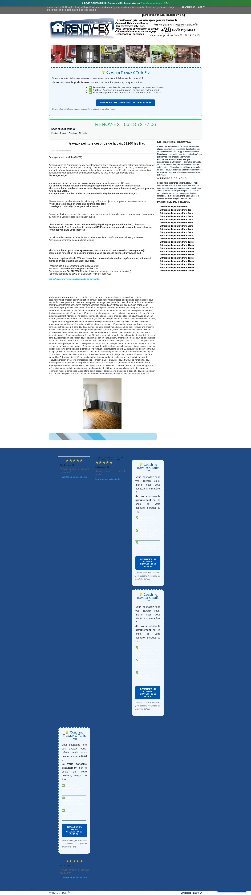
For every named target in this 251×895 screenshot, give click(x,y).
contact (172, 42)
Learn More (188, 7)
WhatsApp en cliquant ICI (153, 3)
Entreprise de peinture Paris (173, 206)
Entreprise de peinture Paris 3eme (176, 216)
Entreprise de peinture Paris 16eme (177, 258)
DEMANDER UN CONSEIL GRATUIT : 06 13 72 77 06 (125, 102)
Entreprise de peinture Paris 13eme (177, 248)
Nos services (95, 42)
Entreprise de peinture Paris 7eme (176, 229)
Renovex (74, 42)
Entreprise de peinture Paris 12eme (177, 245)
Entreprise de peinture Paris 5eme (176, 222)
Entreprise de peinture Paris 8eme (176, 232)
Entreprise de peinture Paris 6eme (176, 226)
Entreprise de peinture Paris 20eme (177, 270)
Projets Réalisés (121, 42)
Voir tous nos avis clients (74, 477)
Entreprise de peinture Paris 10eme (177, 238)
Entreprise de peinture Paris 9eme (176, 235)
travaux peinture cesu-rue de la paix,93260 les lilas (107, 143)
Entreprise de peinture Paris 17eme (177, 261)
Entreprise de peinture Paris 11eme (177, 242)
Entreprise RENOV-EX (191, 893)
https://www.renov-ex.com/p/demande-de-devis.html (74, 279)
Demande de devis (149, 42)
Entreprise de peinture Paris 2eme (176, 213)
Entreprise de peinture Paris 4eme (176, 219)
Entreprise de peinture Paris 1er (175, 210)
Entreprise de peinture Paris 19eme (177, 267)
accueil (57, 42)
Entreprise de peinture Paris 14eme (177, 251)
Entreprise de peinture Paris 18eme (177, 264)
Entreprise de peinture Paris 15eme (177, 254)
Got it (201, 7)
